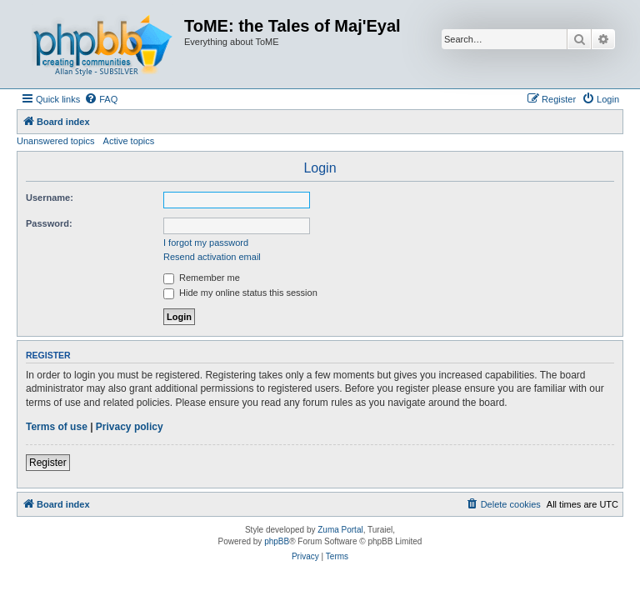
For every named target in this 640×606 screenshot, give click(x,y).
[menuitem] (101, 99)
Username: (49, 198)
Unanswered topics (56, 141)
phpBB (276, 541)
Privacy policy (129, 427)
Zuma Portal (340, 529)
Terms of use (57, 427)
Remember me (201, 278)
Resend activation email (212, 257)
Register (48, 462)
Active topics (129, 141)
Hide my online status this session (240, 293)
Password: (49, 223)
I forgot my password (205, 243)
